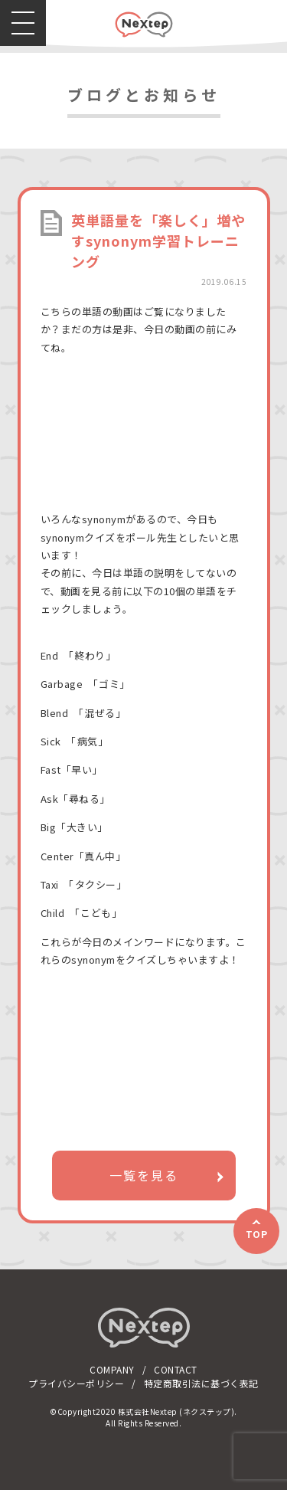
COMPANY (112, 1369)
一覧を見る (143, 1175)
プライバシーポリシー (76, 1383)
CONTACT (175, 1369)
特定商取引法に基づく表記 (201, 1383)
